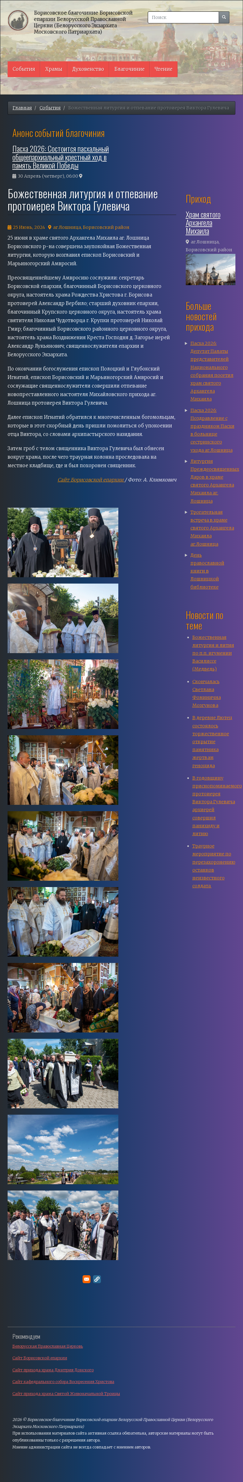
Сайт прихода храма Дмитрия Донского (53, 1370)
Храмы (53, 69)
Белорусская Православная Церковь (47, 1346)
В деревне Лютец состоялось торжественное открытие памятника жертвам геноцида (212, 741)
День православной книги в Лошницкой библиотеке (207, 571)
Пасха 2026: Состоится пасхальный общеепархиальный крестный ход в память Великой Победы (60, 157)
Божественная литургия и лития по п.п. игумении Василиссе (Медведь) (213, 653)
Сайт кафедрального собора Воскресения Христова (63, 1381)
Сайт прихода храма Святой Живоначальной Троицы (66, 1393)
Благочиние (129, 69)
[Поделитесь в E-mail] (86, 1279)
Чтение (163, 69)
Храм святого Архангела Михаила (203, 222)
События (24, 69)
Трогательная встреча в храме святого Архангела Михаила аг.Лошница (212, 528)
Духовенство (88, 69)
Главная (22, 108)
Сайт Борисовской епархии (91, 480)
